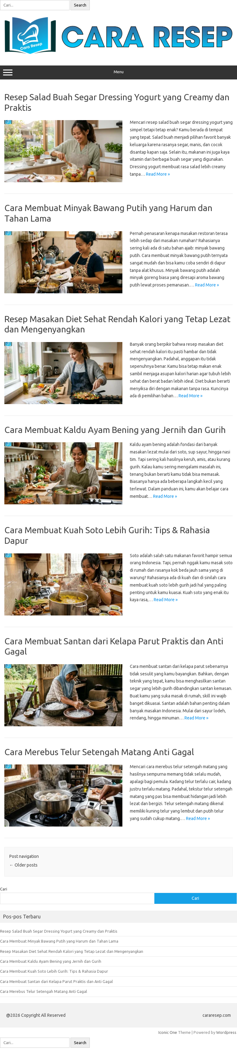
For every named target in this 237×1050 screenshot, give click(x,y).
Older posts (23, 865)
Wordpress (226, 1032)
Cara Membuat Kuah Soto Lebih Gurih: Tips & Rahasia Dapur (54, 971)
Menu (118, 73)
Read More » (158, 174)
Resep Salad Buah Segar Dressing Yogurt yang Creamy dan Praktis (58, 931)
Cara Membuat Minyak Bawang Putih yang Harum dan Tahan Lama (59, 941)
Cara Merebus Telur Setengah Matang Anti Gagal (99, 752)
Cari (3, 889)
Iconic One (167, 1032)
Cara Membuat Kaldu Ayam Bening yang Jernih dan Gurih (115, 430)
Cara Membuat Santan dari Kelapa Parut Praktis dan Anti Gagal (56, 981)
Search (80, 5)
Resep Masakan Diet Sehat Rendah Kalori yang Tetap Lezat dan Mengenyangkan (71, 951)
